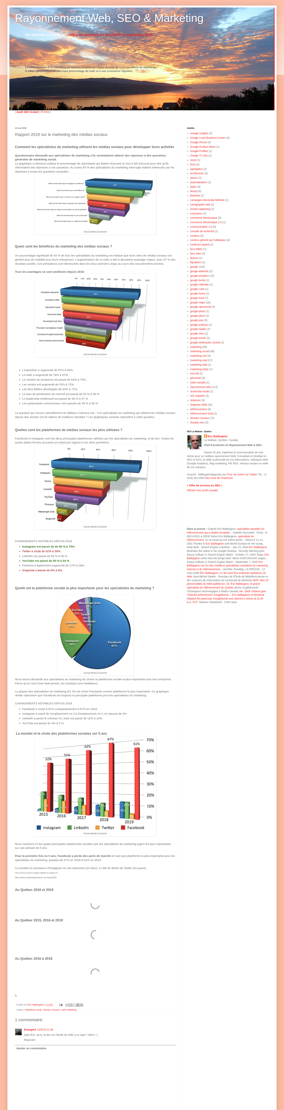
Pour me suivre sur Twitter (242, 474)
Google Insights (199, 133)
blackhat (195, 195)
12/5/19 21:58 (45, 1029)
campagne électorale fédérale (207, 200)
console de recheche (202, 231)
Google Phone (198, 142)
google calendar (199, 284)
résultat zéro (197, 422)
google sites (197, 333)
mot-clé (194, 373)
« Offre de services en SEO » (205, 485)
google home (197, 293)
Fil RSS (45, 111)
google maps (197, 302)
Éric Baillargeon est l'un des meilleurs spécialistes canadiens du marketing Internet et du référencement (227, 565)
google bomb (197, 280)
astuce (194, 177)
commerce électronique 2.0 (206, 222)
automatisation (198, 182)
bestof (193, 191)
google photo (197, 311)
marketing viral (198, 360)
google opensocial (200, 306)
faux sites (195, 253)
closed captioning (200, 208)
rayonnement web (200, 386)
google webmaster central (205, 342)
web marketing (69, 1009)
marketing (196, 346)
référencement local (201, 413)
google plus (197, 320)
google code (197, 289)
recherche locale (199, 391)
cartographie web (200, 204)
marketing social (33, 1009)
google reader (198, 329)
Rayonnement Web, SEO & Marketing (109, 18)
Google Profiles (199, 151)
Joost (193, 160)
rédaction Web (198, 404)
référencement (198, 409)
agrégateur (196, 168)
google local (197, 297)
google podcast (199, 324)
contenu (195, 235)
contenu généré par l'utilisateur (208, 240)
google (194, 266)
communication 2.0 (201, 226)
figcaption (195, 262)
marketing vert (198, 355)
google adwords (199, 271)
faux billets (196, 248)
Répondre (30, 1039)
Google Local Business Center (208, 137)
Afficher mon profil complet (202, 490)
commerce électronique (203, 217)
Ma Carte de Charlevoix (219, 477)
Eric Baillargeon (218, 436)
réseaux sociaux (51, 1009)
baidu (193, 186)
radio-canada (198, 382)
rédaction (195, 400)
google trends (198, 337)
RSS (193, 164)
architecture (197, 173)
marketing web (198, 364)
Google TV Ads (199, 155)
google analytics (199, 275)
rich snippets (197, 395)
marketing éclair (199, 369)
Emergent (30, 1029)
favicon (194, 257)
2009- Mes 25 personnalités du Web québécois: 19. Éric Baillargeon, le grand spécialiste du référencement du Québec (227, 584)
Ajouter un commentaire (31, 1048)
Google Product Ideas (202, 146)
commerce (196, 213)
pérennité (195, 377)
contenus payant (199, 244)
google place (197, 315)
